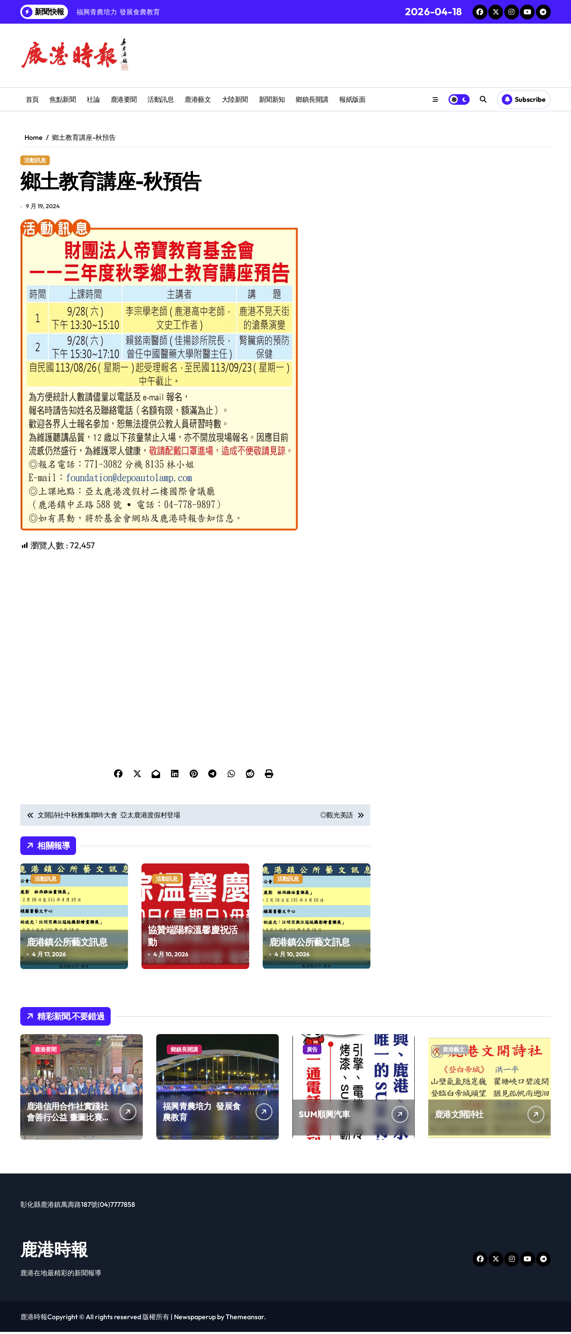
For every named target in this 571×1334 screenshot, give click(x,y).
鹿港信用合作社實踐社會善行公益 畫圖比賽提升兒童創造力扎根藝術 (68, 1119)
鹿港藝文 (198, 99)
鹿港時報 (54, 1251)
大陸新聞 (235, 99)
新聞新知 (272, 99)
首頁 (32, 99)
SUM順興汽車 (324, 1116)
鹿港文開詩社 (459, 1116)
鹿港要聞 (124, 99)
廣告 (312, 1051)
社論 (93, 99)
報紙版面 (352, 99)
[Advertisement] (197, 612)
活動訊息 (160, 99)
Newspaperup (195, 1319)
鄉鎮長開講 (312, 99)
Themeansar (245, 1319)
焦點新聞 (62, 99)
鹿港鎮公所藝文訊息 (67, 944)
